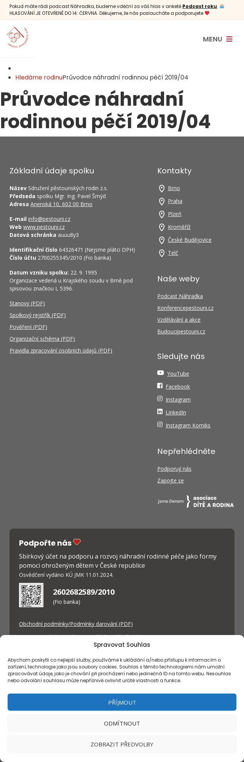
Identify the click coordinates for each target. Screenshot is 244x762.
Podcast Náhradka (180, 296)
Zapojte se (170, 480)
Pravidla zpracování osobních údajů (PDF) (61, 350)
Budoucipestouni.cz (181, 331)
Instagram (178, 399)
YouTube (178, 373)
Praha (175, 201)
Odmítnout (122, 723)
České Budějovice (190, 239)
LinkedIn (176, 412)
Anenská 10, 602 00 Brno (61, 204)
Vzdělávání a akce (179, 319)
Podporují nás (174, 468)
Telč (173, 252)
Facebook (178, 386)
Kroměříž (179, 226)
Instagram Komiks (188, 425)
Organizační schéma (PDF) (42, 338)
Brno (174, 188)
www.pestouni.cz (44, 226)
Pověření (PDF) (28, 326)
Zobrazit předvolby (122, 744)
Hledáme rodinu (38, 77)
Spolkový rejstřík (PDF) (38, 315)
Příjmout (122, 702)
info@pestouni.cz (49, 218)
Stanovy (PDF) (27, 303)
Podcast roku (199, 6)
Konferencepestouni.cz (185, 307)
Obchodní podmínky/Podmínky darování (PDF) (76, 623)
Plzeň (175, 213)
